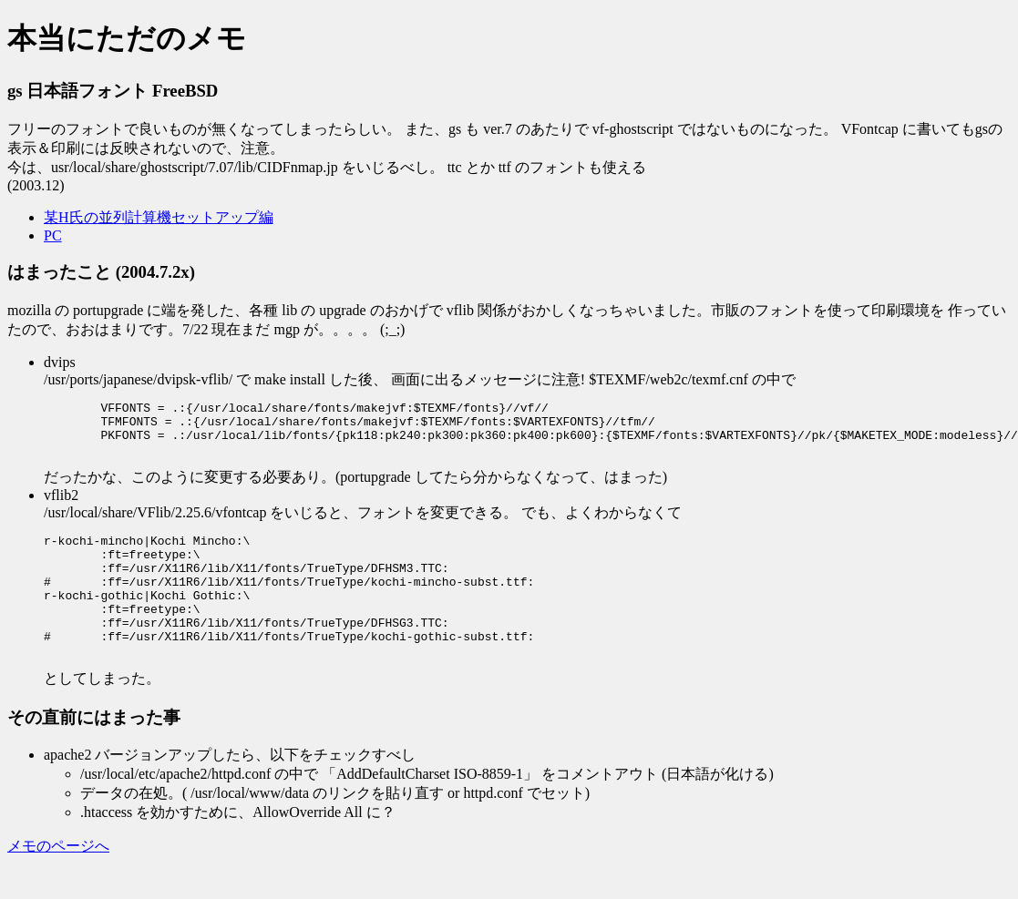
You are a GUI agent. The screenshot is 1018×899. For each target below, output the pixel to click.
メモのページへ (58, 881)
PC (53, 235)
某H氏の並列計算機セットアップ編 (158, 217)
